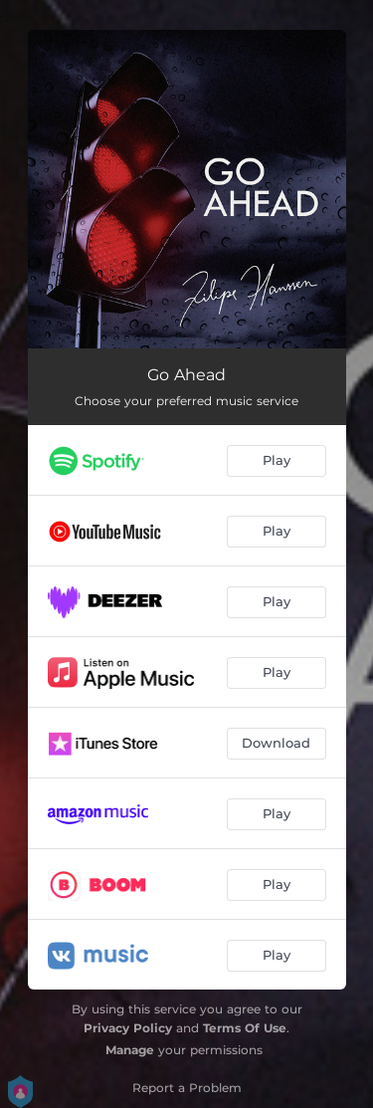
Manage (129, 1049)
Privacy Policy (128, 1027)
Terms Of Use (244, 1027)
